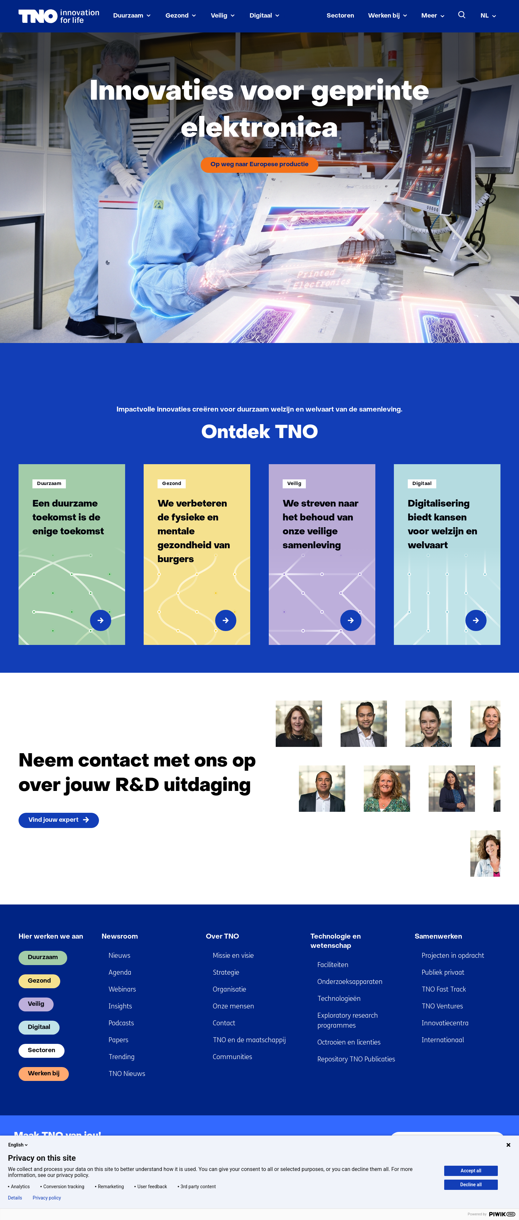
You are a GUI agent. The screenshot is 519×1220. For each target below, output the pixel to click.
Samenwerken (438, 937)
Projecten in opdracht (453, 955)
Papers (118, 1040)
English (18, 1144)
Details (15, 1197)
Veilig (219, 16)
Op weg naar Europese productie (259, 165)
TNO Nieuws (127, 1074)
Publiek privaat (443, 972)
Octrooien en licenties (349, 1042)
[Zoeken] (462, 15)
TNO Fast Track (444, 989)
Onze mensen (233, 1006)
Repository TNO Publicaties (356, 1059)
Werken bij (384, 16)
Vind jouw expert (53, 820)
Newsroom (120, 937)
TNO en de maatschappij (249, 1040)
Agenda (120, 972)
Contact (224, 1023)
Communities (232, 1057)
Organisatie (229, 989)
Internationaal (443, 1040)
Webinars (122, 989)
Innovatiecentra (445, 1023)
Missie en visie (233, 955)
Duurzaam (128, 16)
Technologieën (339, 998)
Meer (429, 16)
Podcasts (121, 1023)
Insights (120, 1006)
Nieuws (119, 955)
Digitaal (261, 16)
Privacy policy (47, 1197)
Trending (122, 1057)
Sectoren (340, 16)
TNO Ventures (442, 1006)
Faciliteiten (333, 965)
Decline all (471, 1184)
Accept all (471, 1170)
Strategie (226, 972)
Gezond (177, 16)
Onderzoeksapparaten (350, 982)
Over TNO (222, 937)
